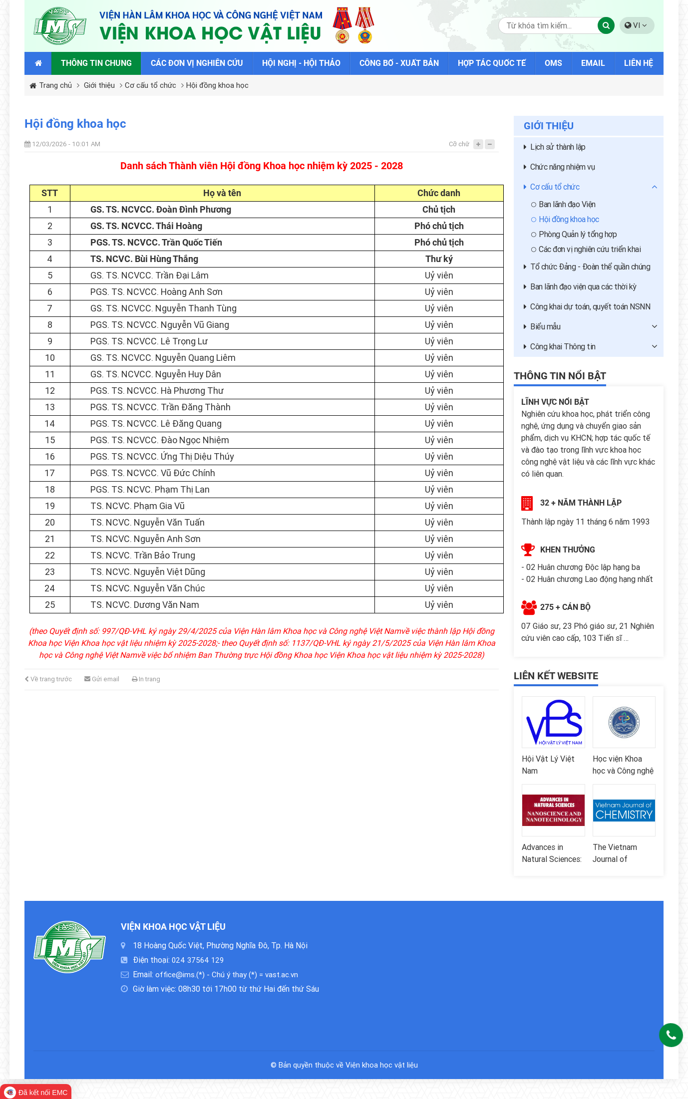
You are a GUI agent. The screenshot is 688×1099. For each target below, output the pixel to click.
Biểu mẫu (542, 326)
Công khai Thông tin (560, 346)
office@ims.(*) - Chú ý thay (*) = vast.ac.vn (226, 974)
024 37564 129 (198, 960)
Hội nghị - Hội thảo (301, 63)
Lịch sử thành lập (555, 147)
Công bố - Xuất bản (399, 63)
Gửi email (101, 679)
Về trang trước (48, 679)
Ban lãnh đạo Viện (563, 204)
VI (636, 25)
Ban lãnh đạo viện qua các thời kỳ (580, 286)
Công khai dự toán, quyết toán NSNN (587, 306)
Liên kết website (556, 676)
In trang (146, 679)
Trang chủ (50, 85)
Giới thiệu (99, 85)
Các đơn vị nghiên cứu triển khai (586, 249)
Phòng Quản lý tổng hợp (574, 234)
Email (593, 63)
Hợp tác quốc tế (492, 63)
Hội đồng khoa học (217, 85)
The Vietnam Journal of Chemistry (615, 860)
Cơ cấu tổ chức (150, 85)
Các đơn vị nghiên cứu (197, 63)
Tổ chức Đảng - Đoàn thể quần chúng (587, 267)
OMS (553, 63)
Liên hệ (638, 63)
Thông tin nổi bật (560, 376)
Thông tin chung (96, 63)
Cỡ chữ (459, 144)
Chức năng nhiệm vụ (559, 167)
